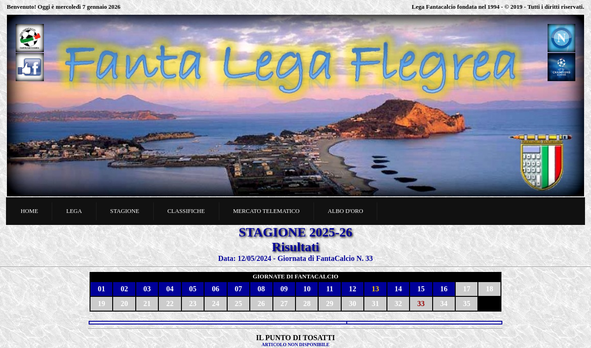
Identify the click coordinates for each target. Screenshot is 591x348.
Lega (74, 211)
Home (29, 211)
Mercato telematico (266, 211)
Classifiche (186, 211)
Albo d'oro (345, 211)
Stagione (124, 211)
